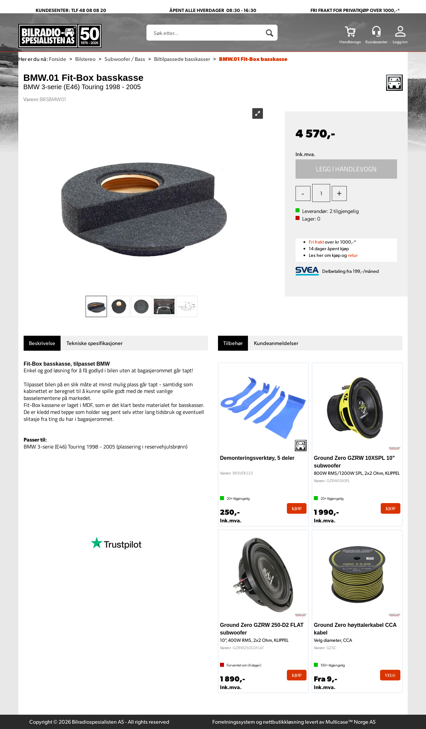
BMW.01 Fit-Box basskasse (253, 58)
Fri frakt (316, 242)
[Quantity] (321, 193)
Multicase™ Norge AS (350, 721)
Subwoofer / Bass (125, 58)
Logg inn (400, 41)
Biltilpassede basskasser (182, 58)
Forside (57, 58)
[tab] (42, 343)
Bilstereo (85, 58)
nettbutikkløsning (283, 721)
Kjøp (346, 169)
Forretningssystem (233, 721)
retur (353, 255)
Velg (390, 675)
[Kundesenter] (376, 31)
